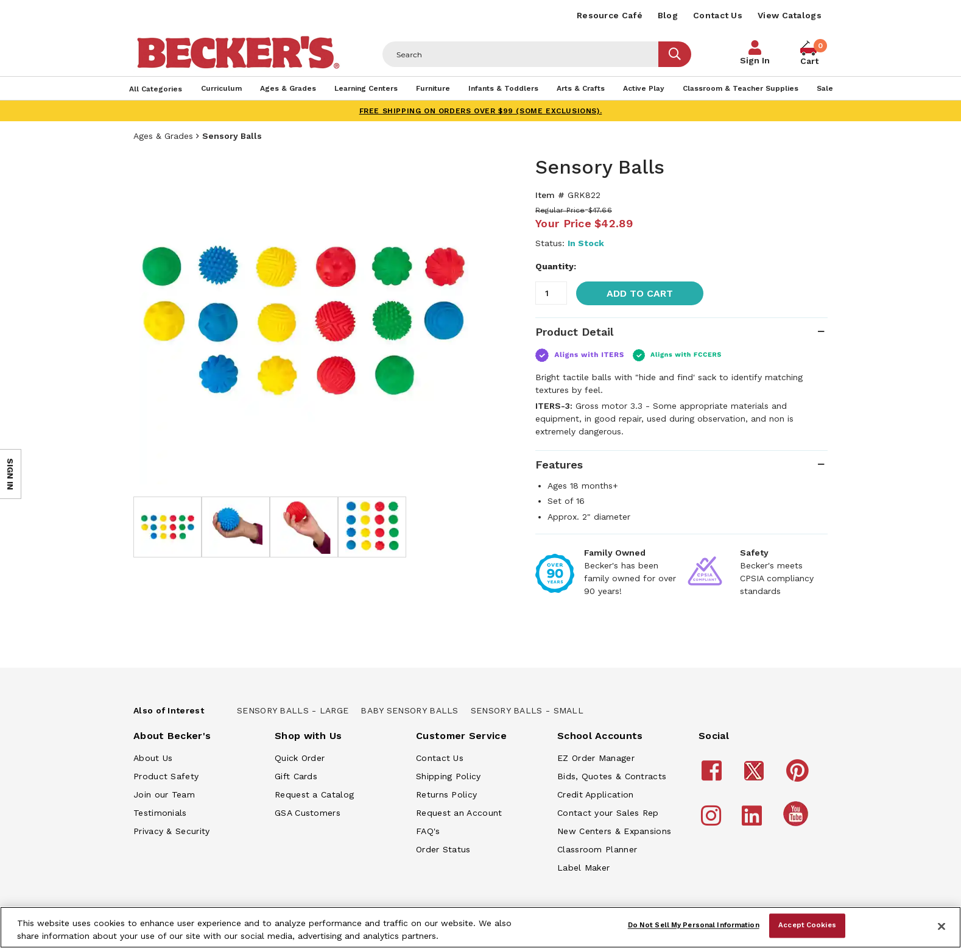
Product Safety (166, 776)
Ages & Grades (163, 136)
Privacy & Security (171, 831)
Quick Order (300, 758)
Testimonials (160, 813)
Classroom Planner (597, 849)
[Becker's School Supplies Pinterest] (799, 776)
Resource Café (609, 15)
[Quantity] (551, 293)
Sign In (755, 60)
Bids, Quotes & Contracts (611, 776)
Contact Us (717, 15)
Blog (668, 15)
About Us (152, 758)
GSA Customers (307, 813)
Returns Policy (446, 794)
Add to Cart (640, 293)
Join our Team (164, 794)
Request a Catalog (314, 794)
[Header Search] (520, 54)
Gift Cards (296, 776)
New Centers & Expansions (614, 831)
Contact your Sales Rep (608, 813)
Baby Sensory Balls (409, 710)
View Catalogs (790, 15)
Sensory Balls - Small (527, 710)
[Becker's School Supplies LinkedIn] (754, 821)
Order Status (443, 849)
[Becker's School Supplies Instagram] (713, 821)
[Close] (941, 926)
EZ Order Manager (596, 758)
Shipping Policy (448, 776)
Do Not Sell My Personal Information (693, 925)
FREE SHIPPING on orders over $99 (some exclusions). (480, 111)
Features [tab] (559, 464)
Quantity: (555, 266)
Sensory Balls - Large (292, 710)
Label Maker (583, 867)
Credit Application (595, 794)
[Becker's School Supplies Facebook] (713, 776)
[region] (480, 927)
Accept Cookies (807, 925)
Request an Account (459, 813)
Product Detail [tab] (574, 331)
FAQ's (428, 831)
